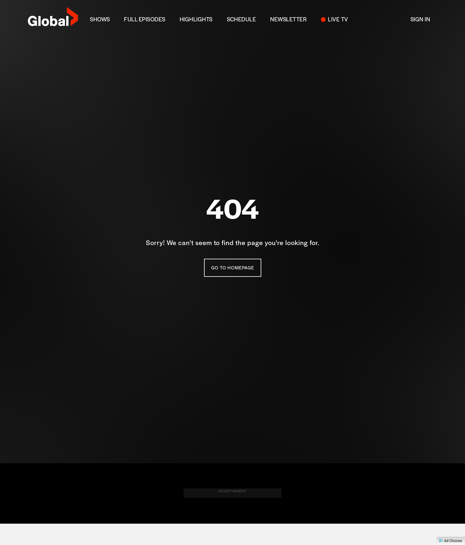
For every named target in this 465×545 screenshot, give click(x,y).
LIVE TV (338, 19)
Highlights (196, 19)
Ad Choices (450, 541)
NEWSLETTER (288, 19)
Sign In (420, 19)
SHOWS (100, 19)
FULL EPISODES (144, 19)
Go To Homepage (232, 268)
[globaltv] (53, 18)
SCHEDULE (241, 19)
